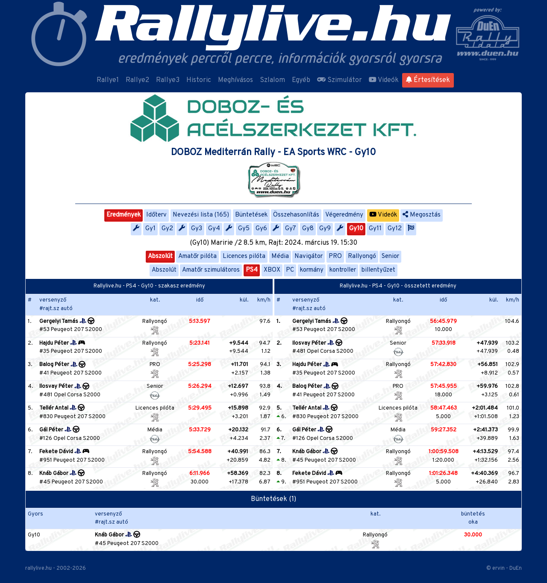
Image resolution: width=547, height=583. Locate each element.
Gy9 (325, 229)
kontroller (342, 270)
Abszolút (160, 256)
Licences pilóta (244, 256)
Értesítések (428, 80)
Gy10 (356, 229)
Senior (390, 256)
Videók (384, 80)
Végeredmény (344, 215)
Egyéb (301, 80)
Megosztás (422, 215)
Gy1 (150, 229)
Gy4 (214, 229)
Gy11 (375, 229)
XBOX (272, 270)
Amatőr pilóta (197, 256)
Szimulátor (339, 80)
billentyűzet (378, 270)
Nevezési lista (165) (201, 215)
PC (290, 270)
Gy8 (308, 229)
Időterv (156, 215)
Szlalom (272, 80)
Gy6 (261, 229)
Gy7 (290, 229)
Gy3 (196, 229)
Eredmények (123, 215)
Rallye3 (167, 80)
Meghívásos (235, 80)
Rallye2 (137, 80)
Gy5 (244, 229)
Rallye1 (108, 80)
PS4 (252, 270)
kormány (311, 270)
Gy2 (167, 229)
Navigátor (308, 256)
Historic (198, 80)
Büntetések (251, 215)
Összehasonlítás (296, 215)
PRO (335, 256)
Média (280, 256)
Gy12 (395, 229)
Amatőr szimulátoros (211, 270)
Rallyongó (362, 256)
